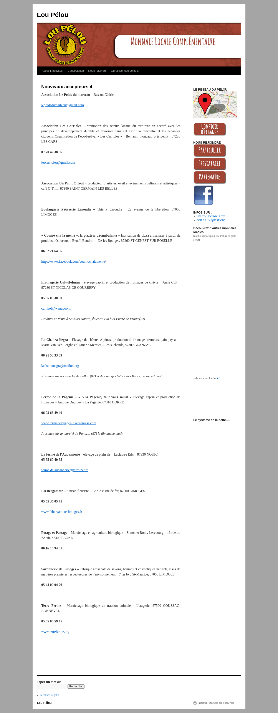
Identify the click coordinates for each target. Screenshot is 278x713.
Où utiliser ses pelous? (125, 70)
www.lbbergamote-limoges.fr (61, 512)
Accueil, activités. (52, 70)
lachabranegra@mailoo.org (60, 366)
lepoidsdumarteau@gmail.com (62, 105)
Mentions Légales (49, 694)
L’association (76, 70)
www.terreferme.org (55, 631)
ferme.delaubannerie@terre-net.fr (64, 470)
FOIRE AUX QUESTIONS (211, 220)
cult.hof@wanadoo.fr (56, 308)
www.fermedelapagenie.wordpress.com (68, 423)
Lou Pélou (52, 14)
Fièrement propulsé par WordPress (216, 702)
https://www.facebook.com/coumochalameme (73, 261)
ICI (218, 378)
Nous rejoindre (97, 70)
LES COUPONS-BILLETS (211, 216)
